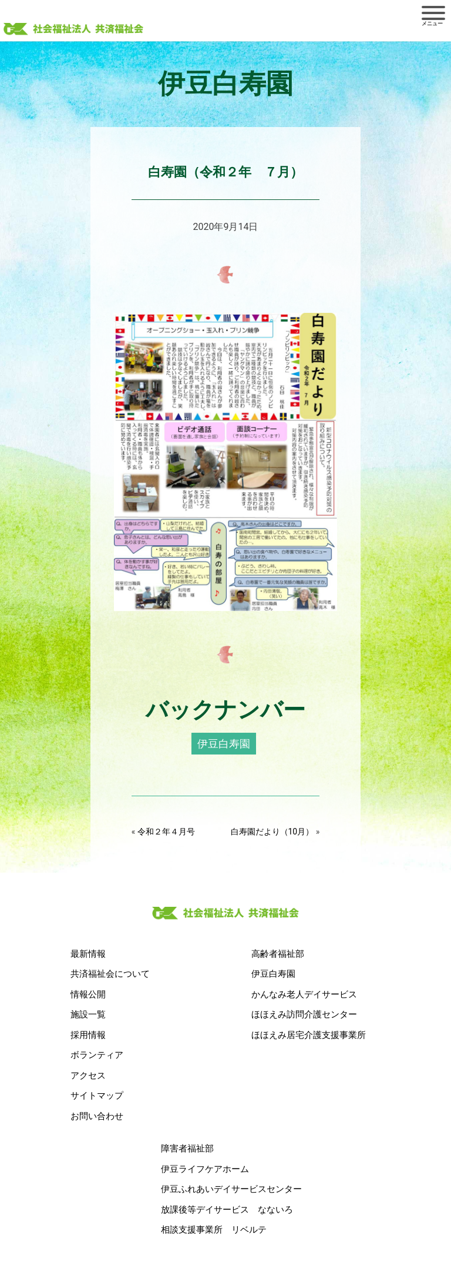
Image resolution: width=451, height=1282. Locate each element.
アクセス (88, 1075)
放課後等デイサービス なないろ (227, 1209)
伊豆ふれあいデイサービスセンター (231, 1189)
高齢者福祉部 (277, 954)
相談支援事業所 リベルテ (214, 1229)
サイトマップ (96, 1095)
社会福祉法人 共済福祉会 (73, 30)
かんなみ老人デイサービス (304, 994)
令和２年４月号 (166, 831)
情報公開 (88, 994)
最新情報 (88, 954)
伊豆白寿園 (223, 743)
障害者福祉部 (187, 1148)
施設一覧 (88, 1014)
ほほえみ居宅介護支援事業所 (308, 1035)
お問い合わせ (96, 1116)
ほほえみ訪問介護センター (304, 1014)
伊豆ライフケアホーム (205, 1169)
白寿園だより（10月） (272, 831)
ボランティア (96, 1055)
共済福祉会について (110, 974)
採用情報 (88, 1035)
